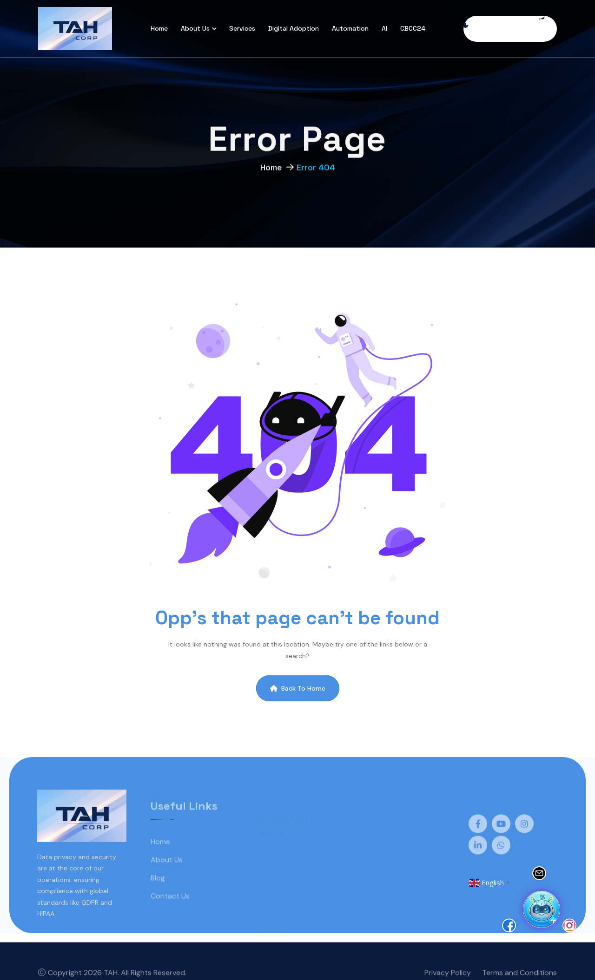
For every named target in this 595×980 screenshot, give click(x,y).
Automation (350, 28)
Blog (158, 890)
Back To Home (297, 688)
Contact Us (170, 909)
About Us (195, 28)
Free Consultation (510, 29)
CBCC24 (412, 28)
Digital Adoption (293, 28)
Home (159, 28)
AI (384, 28)
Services (242, 28)
